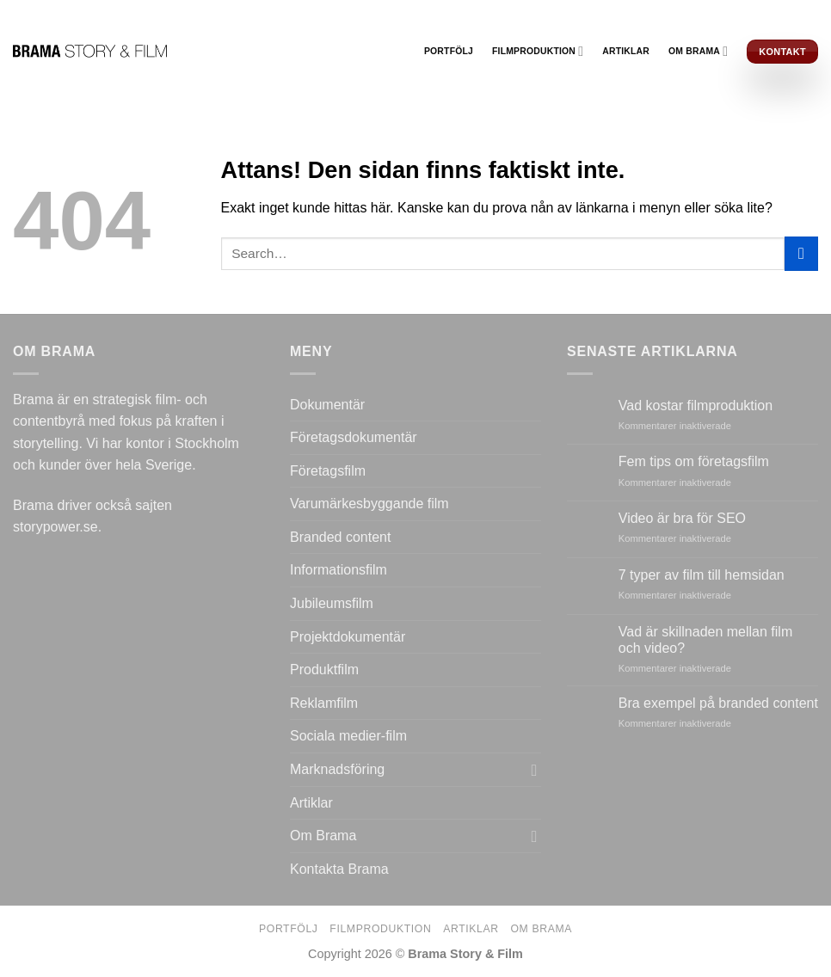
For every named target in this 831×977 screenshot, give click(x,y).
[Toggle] (534, 769)
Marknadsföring (337, 769)
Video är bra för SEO (682, 518)
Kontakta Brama (339, 869)
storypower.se (55, 526)
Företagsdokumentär (353, 437)
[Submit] (801, 253)
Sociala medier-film (348, 735)
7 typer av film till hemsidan (702, 575)
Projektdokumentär (347, 637)
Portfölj (448, 51)
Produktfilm (324, 669)
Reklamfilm (324, 703)
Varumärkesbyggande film (369, 503)
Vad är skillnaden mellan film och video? (705, 639)
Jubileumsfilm (331, 603)
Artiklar (625, 51)
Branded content (340, 537)
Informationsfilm (338, 569)
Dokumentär (327, 404)
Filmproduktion (537, 51)
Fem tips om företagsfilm (694, 461)
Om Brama (698, 51)
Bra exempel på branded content (718, 703)
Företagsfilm (328, 471)
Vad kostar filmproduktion (696, 405)
